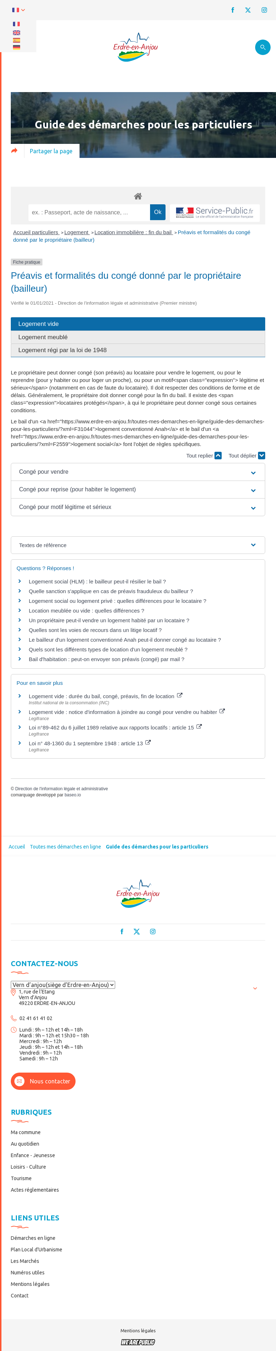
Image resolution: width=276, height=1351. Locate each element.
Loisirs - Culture (28, 1167)
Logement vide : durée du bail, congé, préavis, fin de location (105, 696)
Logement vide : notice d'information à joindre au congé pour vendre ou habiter (127, 712)
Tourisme (21, 1178)
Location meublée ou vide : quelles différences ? (86, 611)
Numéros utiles (28, 1272)
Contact (19, 1295)
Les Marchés (25, 1261)
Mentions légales (30, 1284)
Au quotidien (25, 1144)
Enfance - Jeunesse (33, 1155)
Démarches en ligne (33, 1238)
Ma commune (26, 1132)
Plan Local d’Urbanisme (36, 1249)
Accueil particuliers (36, 232)
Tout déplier (247, 455)
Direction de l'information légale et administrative (61, 788)
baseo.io (72, 794)
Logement (77, 232)
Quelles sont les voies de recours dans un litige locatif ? (95, 630)
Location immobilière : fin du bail (134, 232)
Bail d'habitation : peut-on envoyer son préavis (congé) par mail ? (106, 659)
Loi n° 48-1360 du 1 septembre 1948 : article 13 (90, 743)
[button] (138, 472)
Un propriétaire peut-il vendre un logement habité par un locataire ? (109, 620)
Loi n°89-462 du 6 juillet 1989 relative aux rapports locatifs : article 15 (115, 727)
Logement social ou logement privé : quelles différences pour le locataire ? (117, 601)
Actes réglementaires (35, 1190)
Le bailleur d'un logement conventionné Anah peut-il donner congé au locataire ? (125, 640)
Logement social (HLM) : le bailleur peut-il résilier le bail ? (97, 581)
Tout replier (204, 455)
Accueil (17, 847)
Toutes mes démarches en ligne (65, 847)
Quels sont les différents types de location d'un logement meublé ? (108, 649)
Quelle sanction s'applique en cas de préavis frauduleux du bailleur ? (111, 591)
